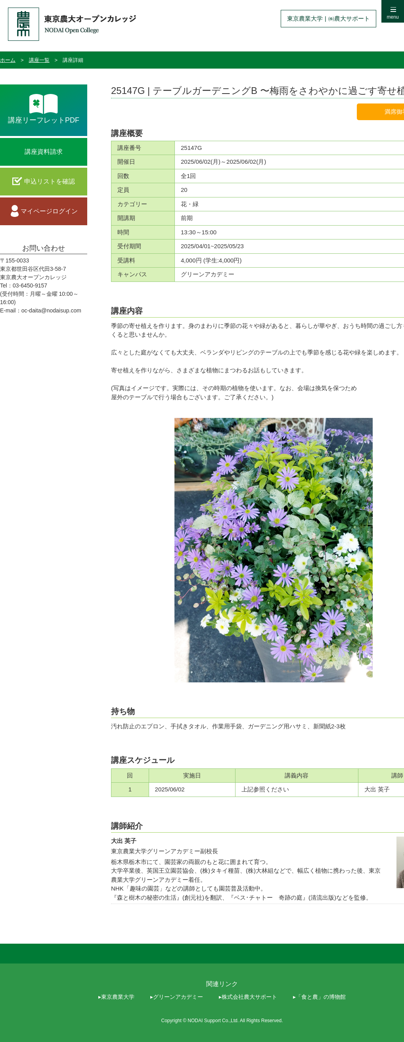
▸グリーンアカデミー (176, 997)
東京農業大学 (305, 18)
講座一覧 (39, 60)
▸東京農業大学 (116, 997)
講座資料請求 (44, 151)
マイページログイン (49, 211)
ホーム (7, 60)
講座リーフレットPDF (43, 120)
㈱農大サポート (349, 18)
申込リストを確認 (49, 181)
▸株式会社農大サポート (248, 997)
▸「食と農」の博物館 (319, 997)
